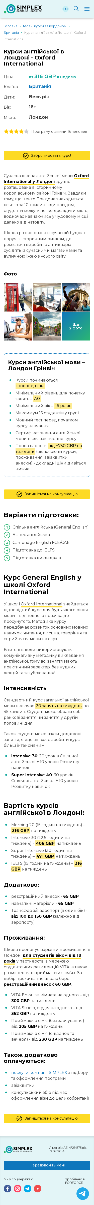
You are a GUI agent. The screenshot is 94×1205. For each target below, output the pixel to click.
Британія (40, 86)
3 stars (16, 131)
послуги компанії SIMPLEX (39, 1072)
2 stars (11, 131)
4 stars (21, 131)
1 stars (6, 131)
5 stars (26, 131)
